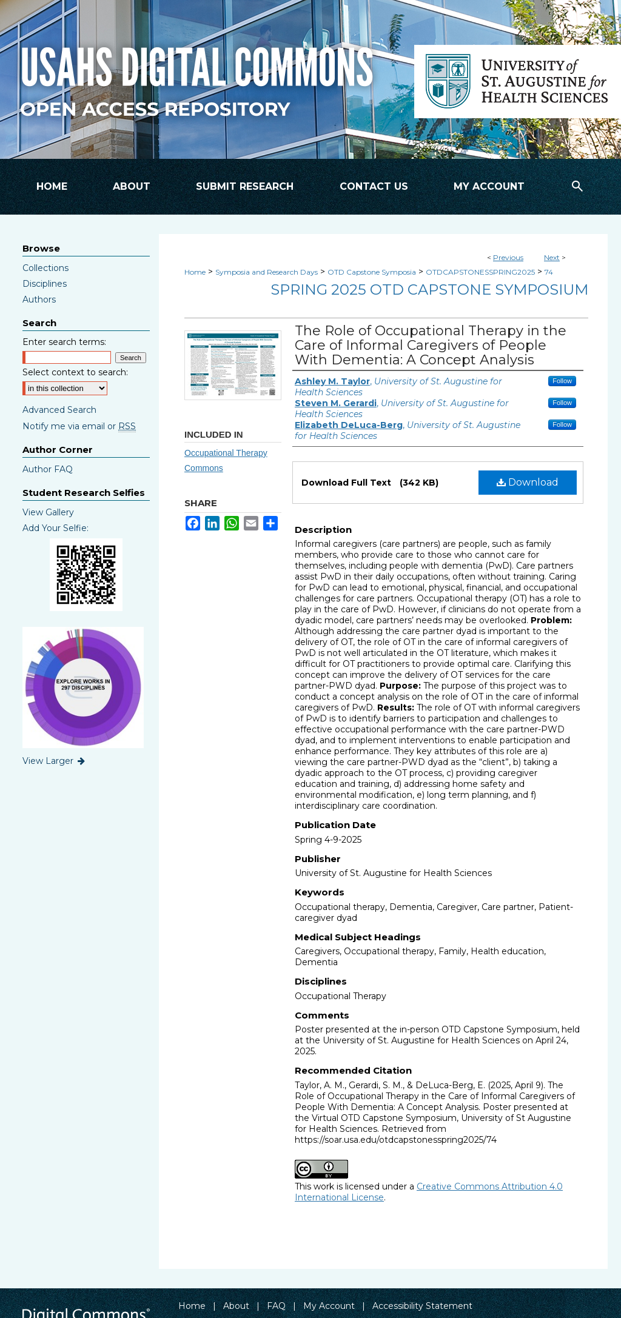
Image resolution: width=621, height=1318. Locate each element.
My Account (329, 1305)
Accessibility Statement (422, 1305)
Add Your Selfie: (55, 528)
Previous (508, 257)
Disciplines (44, 283)
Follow (562, 380)
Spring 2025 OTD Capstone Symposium (429, 289)
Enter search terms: (64, 341)
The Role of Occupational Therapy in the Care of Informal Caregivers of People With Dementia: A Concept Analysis (430, 345)
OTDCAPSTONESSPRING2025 (480, 271)
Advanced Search (59, 409)
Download (528, 482)
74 (549, 271)
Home (195, 271)
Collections (45, 268)
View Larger (54, 760)
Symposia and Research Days (266, 271)
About (236, 1305)
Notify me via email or (79, 426)
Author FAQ (47, 469)
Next (552, 257)
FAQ (276, 1305)
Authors (39, 299)
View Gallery (48, 512)
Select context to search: (75, 372)
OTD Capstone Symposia (371, 271)
